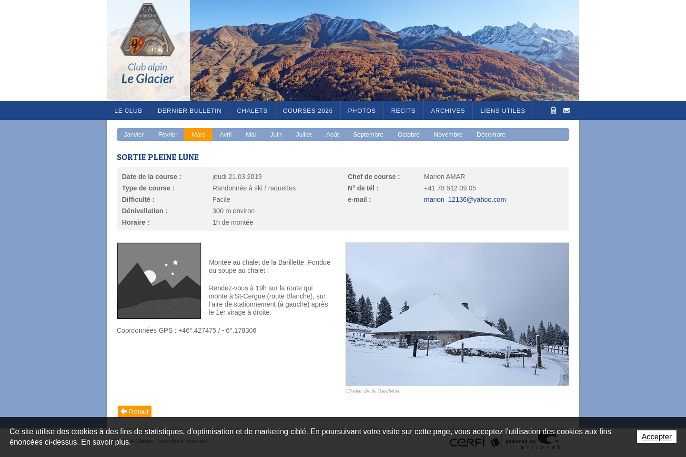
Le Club (128, 110)
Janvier (134, 134)
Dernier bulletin (190, 110)
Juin (276, 134)
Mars (198, 134)
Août (332, 134)
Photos (362, 110)
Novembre (448, 134)
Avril (226, 134)
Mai (251, 134)
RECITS (403, 110)
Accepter (657, 437)
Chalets (252, 110)
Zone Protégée (552, 110)
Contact (566, 109)
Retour (139, 412)
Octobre (409, 134)
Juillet (304, 134)
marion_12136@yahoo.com (465, 199)
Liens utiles (502, 110)
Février (167, 134)
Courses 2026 (308, 110)
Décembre (491, 134)
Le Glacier (154, 50)
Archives (448, 110)
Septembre (368, 134)
